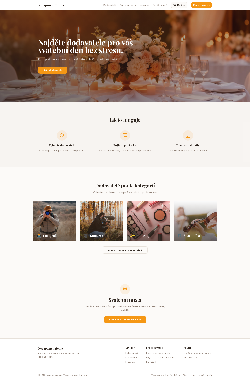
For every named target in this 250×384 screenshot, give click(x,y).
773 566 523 (190, 357)
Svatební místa (128, 5)
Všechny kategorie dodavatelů (125, 250)
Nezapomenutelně (51, 5)
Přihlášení (151, 361)
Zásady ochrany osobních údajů (197, 375)
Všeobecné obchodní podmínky (165, 375)
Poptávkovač (160, 5)
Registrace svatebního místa (161, 357)
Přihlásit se (179, 5)
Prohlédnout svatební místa (125, 319)
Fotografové (131, 352)
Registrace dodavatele (158, 352)
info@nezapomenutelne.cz (198, 352)
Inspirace (144, 5)
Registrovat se (201, 5)
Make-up (130, 361)
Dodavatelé (109, 5)
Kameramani (132, 357)
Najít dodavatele (52, 70)
